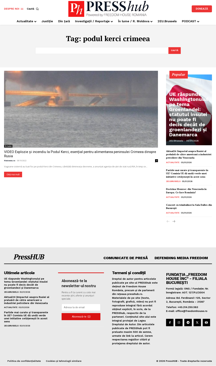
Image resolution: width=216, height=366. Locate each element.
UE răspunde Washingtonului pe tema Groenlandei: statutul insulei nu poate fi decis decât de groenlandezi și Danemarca (189, 127)
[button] (33, 9)
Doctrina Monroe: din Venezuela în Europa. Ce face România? (186, 191)
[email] (81, 307)
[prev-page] (168, 222)
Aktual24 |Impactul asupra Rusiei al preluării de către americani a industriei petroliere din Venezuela (188, 154)
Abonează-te (81, 316)
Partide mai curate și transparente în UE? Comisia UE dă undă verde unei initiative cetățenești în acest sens (187, 173)
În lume (8, 146)
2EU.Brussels (176, 141)
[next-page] (173, 222)
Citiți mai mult (13, 174)
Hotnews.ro (9, 160)
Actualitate (173, 162)
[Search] (174, 50)
